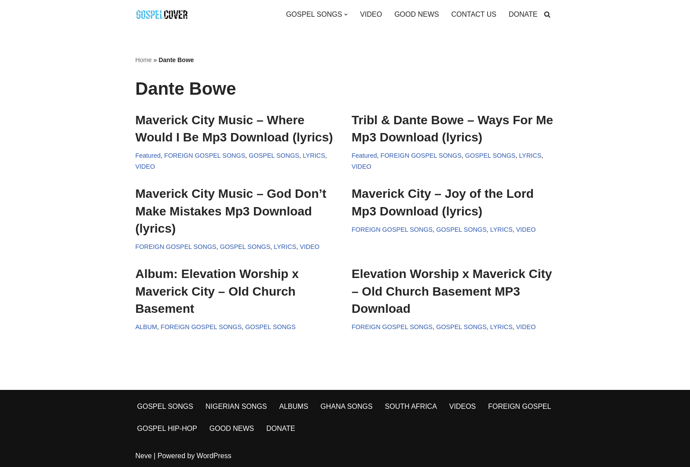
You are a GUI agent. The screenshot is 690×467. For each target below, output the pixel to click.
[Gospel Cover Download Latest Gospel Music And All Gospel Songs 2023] (162, 14)
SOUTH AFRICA (411, 406)
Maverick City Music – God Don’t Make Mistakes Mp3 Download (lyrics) (231, 211)
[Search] (547, 14)
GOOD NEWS (416, 14)
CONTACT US (473, 14)
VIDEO (371, 14)
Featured (148, 155)
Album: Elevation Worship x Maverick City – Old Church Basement (217, 291)
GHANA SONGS (346, 406)
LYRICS (314, 155)
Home (144, 59)
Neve (144, 456)
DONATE (523, 14)
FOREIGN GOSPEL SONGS (204, 155)
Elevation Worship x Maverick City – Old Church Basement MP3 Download (452, 291)
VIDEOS (462, 406)
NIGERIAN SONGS (236, 406)
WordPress (214, 456)
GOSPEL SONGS (274, 155)
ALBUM (147, 326)
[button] (346, 14)
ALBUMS (293, 406)
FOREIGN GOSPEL (519, 406)
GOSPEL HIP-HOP (167, 428)
